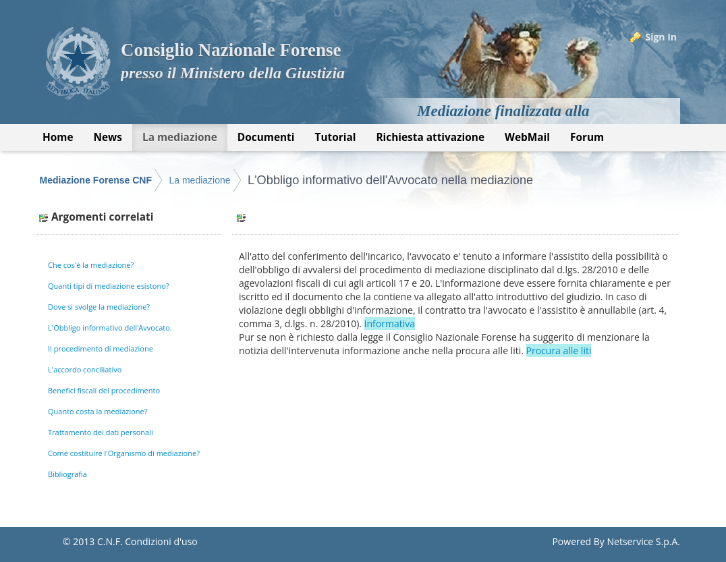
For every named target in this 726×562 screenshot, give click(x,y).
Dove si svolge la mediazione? (99, 307)
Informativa (389, 323)
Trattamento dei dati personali (100, 432)
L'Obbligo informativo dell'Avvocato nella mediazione (390, 180)
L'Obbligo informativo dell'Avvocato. (110, 327)
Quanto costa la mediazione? (98, 411)
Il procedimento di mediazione (100, 348)
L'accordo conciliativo (84, 369)
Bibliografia (67, 474)
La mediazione (199, 180)
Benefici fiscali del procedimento (104, 390)
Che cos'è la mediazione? (91, 265)
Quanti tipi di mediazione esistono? (108, 286)
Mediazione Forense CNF (96, 180)
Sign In (661, 36)
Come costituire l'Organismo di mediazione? (124, 453)
